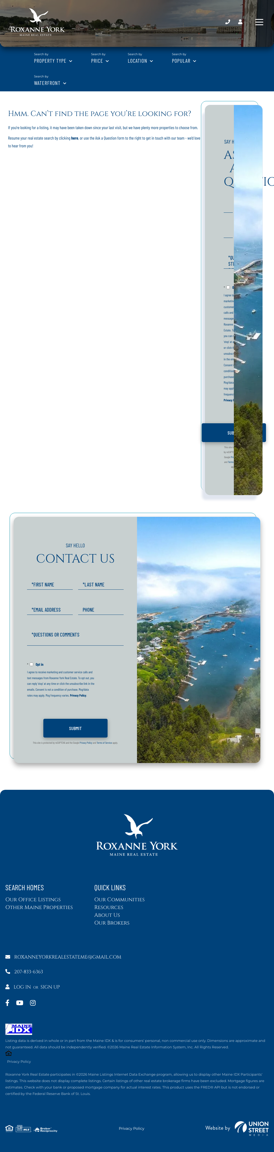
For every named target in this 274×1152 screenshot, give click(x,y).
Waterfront (47, 83)
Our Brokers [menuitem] (112, 923)
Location (137, 60)
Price (97, 60)
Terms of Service (235, 461)
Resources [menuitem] (108, 907)
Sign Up (50, 987)
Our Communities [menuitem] (119, 899)
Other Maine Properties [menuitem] (39, 907)
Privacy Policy (232, 400)
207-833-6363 (24, 971)
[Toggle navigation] (259, 22)
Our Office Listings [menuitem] (33, 899)
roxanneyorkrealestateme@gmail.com (63, 957)
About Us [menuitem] (107, 915)
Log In (18, 987)
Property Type (50, 60)
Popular (181, 60)
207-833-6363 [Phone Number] (227, 22)
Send (234, 432)
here (74, 138)
